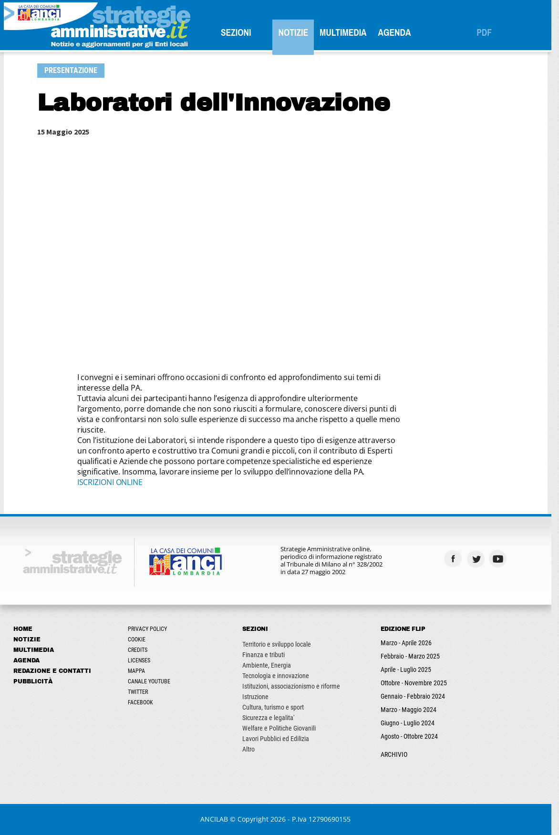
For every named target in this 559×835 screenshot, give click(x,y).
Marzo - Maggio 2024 (412, 709)
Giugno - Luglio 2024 (411, 723)
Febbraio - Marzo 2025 (414, 656)
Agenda (398, 32)
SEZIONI (240, 32)
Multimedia (346, 32)
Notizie (297, 32)
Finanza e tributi (267, 655)
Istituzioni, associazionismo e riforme (295, 686)
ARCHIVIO (397, 754)
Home (26, 629)
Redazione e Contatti (56, 671)
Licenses (143, 660)
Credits (141, 650)
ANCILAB (218, 819)
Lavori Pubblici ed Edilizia (279, 738)
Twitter (142, 692)
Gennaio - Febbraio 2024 (416, 696)
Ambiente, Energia (270, 665)
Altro (252, 749)
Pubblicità (36, 681)
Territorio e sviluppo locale (280, 644)
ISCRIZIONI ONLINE (113, 482)
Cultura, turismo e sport (277, 707)
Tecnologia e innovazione (279, 676)
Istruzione (259, 697)
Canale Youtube (153, 681)
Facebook (144, 702)
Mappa (140, 671)
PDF (488, 32)
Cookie (140, 639)
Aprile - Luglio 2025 (409, 669)
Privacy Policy (151, 629)
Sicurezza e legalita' (272, 718)
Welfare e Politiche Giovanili (283, 728)
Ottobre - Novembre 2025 (417, 683)
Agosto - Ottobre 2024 (413, 736)
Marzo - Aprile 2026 (409, 643)
